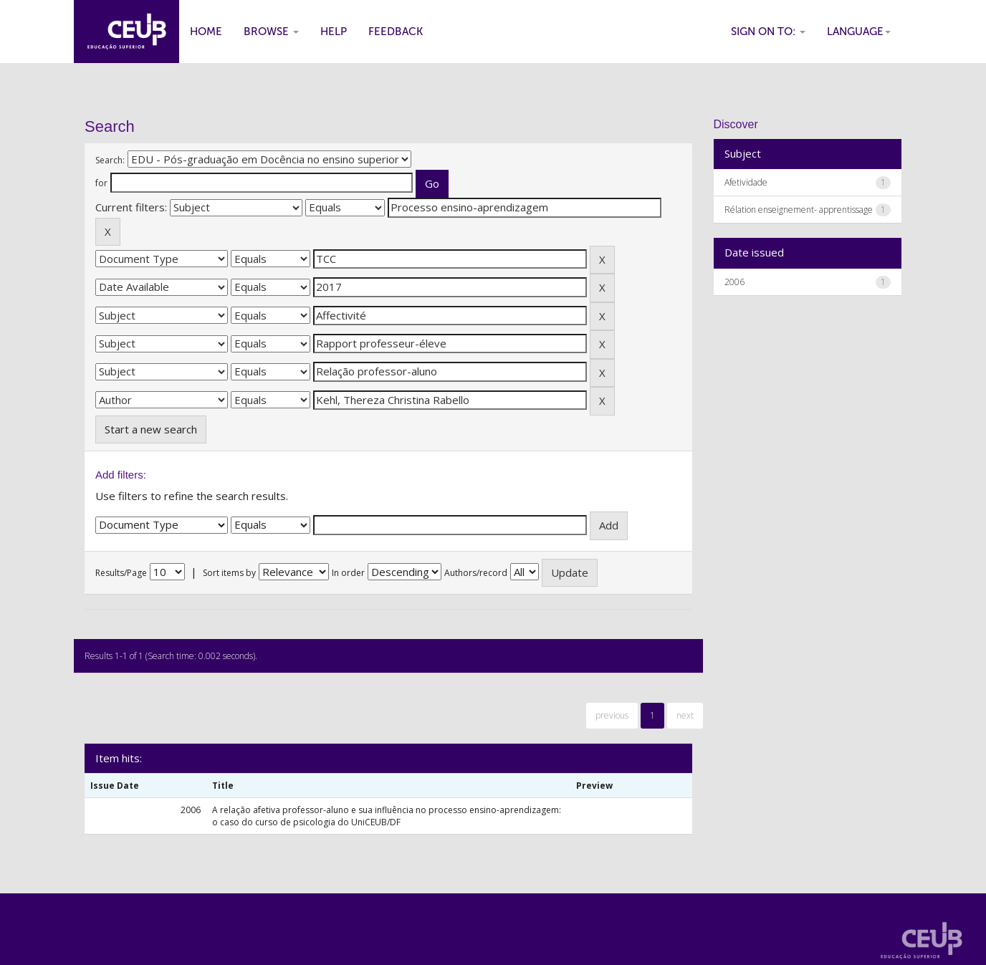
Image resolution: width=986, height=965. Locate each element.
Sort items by (229, 573)
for (101, 183)
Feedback (395, 31)
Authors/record (475, 573)
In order (348, 573)
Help (333, 31)
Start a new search (151, 429)
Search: (110, 160)
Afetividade (745, 182)
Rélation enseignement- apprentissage (798, 209)
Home (206, 31)
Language (859, 31)
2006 (734, 282)
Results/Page (121, 573)
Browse (271, 31)
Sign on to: (768, 31)
